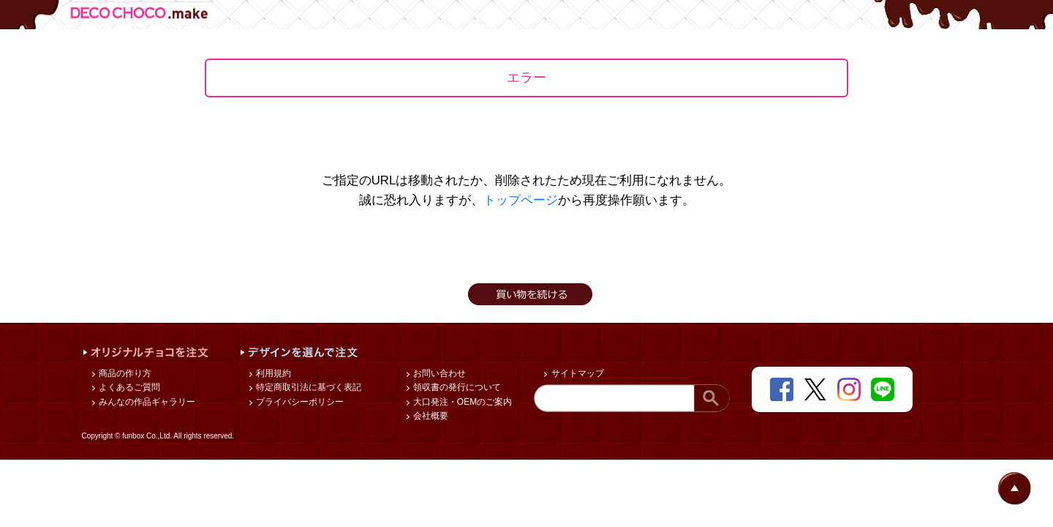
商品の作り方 (124, 373)
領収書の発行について (456, 387)
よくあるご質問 (128, 387)
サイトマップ (575, 373)
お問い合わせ (438, 373)
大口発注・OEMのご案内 (462, 402)
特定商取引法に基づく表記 (307, 387)
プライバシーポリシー (299, 402)
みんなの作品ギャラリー (146, 402)
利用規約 (272, 373)
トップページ (520, 200)
